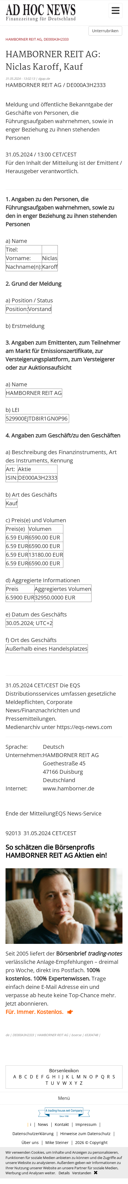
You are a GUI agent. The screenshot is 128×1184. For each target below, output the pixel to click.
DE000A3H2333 (56, 40)
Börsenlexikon (64, 1071)
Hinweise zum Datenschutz (85, 1133)
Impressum (85, 1124)
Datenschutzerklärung (33, 1133)
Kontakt (62, 1124)
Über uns (30, 1142)
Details (64, 1172)
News (43, 1124)
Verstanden (81, 1172)
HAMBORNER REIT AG (23, 40)
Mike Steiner (57, 1142)
